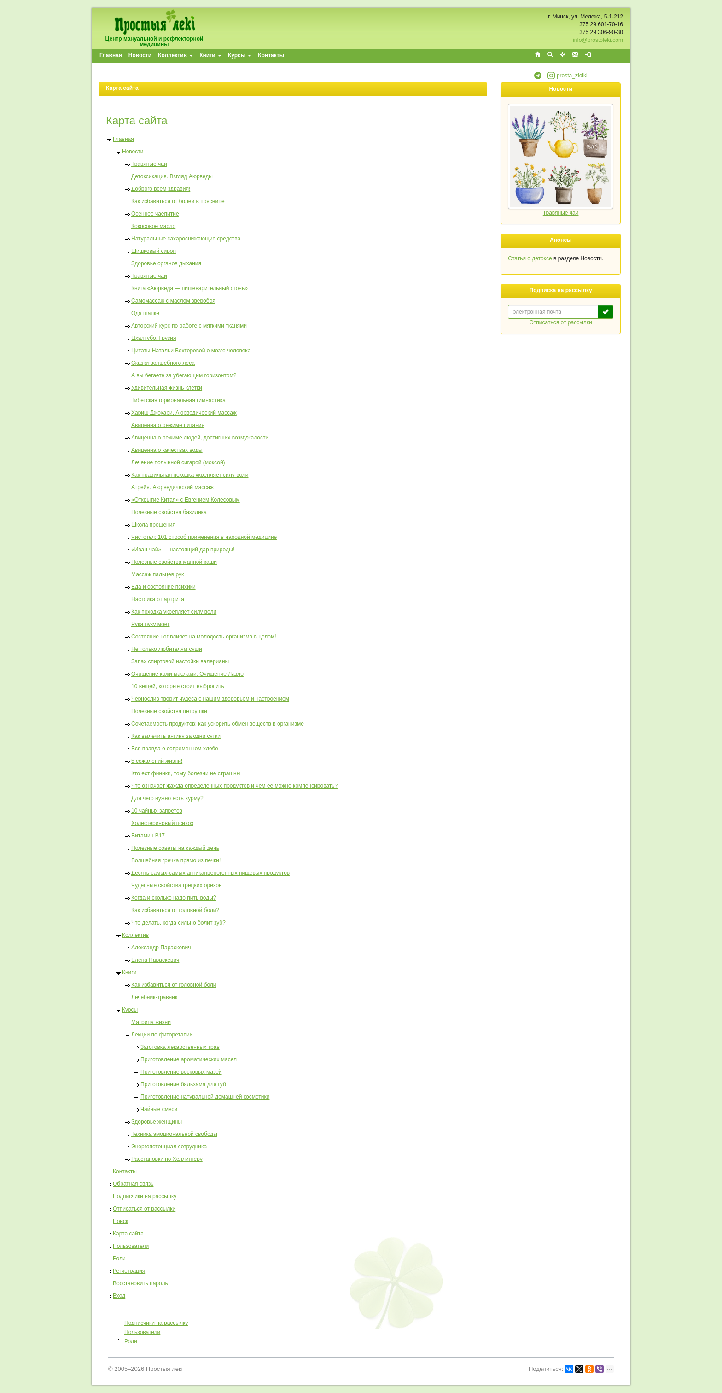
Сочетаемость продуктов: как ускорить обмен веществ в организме (217, 723)
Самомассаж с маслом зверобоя (173, 301)
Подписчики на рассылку (144, 1196)
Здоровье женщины (156, 1121)
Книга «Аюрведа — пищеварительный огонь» (189, 288)
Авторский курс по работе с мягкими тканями (189, 325)
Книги (210, 55)
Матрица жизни (151, 1022)
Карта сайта (128, 1233)
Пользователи (131, 1246)
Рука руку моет (150, 624)
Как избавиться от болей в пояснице (178, 201)
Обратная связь (133, 1184)
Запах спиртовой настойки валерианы (180, 661)
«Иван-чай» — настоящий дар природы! (182, 549)
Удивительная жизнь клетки (166, 388)
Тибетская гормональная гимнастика (178, 400)
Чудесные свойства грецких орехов (176, 885)
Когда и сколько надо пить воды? (173, 898)
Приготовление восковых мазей (181, 1072)
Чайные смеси (158, 1109)
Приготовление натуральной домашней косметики (204, 1097)
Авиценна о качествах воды (167, 450)
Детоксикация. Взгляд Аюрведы (172, 176)
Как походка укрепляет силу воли (173, 612)
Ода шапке (145, 313)
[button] (538, 77)
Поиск (120, 1221)
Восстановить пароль (140, 1283)
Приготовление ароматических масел (188, 1059)
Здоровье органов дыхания (166, 263)
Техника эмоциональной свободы (174, 1134)
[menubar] (192, 56)
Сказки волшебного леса (163, 363)
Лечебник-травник (154, 997)
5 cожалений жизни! (156, 761)
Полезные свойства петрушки (169, 711)
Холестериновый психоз (162, 823)
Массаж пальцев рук (157, 574)
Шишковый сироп (153, 251)
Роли (119, 1258)
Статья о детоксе (530, 258)
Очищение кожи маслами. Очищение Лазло (187, 674)
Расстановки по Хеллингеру (167, 1159)
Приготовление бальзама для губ (183, 1084)
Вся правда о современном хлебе (174, 748)
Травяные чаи (149, 164)
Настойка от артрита (157, 599)
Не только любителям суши (166, 649)
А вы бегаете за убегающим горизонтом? (183, 375)
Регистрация (129, 1271)
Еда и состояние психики (163, 587)
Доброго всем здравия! (160, 189)
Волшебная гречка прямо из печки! (176, 860)
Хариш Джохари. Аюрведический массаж (184, 413)
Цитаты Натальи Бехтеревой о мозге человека (191, 350)
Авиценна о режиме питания (167, 425)
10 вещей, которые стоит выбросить (177, 686)
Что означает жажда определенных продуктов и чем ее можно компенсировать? (234, 786)
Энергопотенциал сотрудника (169, 1146)
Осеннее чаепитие (155, 214)
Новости (139, 55)
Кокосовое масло (153, 226)
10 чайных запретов (156, 811)
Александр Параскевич (161, 947)
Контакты (271, 55)
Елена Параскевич (155, 960)
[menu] (147, 1332)
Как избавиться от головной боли (173, 985)
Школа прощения (153, 524)
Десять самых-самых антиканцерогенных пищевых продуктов (210, 873)
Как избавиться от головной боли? (175, 910)
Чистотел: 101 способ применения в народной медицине (204, 537)
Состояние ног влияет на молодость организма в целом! (203, 636)
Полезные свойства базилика (169, 512)
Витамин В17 (148, 835)
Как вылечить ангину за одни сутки (176, 736)
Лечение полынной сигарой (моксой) (178, 462)
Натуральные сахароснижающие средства (185, 238)
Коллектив (175, 55)
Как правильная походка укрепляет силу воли (190, 475)
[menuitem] (111, 56)
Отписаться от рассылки (144, 1209)
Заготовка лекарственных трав (180, 1047)
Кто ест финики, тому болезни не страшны (185, 773)
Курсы (239, 55)
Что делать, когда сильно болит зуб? (178, 922)
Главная (110, 55)
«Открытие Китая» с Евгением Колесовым (185, 500)
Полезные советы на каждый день (175, 848)
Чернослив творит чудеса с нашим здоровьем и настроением (210, 699)
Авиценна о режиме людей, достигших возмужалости (199, 437)
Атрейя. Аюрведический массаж (172, 487)
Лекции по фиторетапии (161, 1034)
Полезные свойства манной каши (174, 562)
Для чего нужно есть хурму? (167, 798)
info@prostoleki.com (598, 40)
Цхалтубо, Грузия (153, 338)
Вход (119, 1296)
